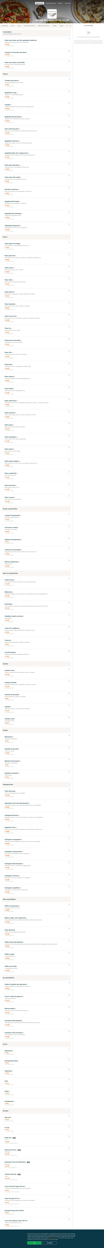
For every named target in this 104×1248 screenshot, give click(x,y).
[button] (70, 25)
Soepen (61, 25)
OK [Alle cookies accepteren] (34, 1243)
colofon (67, 3)
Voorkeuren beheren (53, 1237)
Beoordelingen (51, 3)
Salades (55, 25)
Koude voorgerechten (29, 25)
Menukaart (39, 3)
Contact (60, 3)
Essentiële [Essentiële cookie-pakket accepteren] (49, 1243)
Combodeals (4, 25)
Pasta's (12, 25)
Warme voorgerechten (44, 25)
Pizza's (19, 25)
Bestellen (88, 42)
